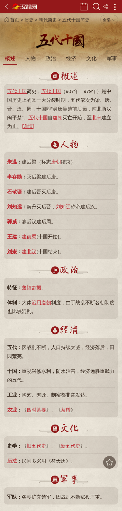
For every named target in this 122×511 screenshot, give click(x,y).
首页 (11, 19)
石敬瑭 (14, 191)
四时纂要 (36, 410)
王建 (12, 236)
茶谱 (66, 410)
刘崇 (12, 251)
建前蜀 (29, 236)
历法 (12, 461)
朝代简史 (48, 19)
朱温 (12, 161)
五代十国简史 (75, 19)
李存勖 (14, 176)
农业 (12, 410)
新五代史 (70, 446)
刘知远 (14, 206)
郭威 (12, 221)
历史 (29, 19)
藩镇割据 (31, 287)
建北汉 (29, 251)
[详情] (28, 126)
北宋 (97, 117)
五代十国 (17, 91)
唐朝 (57, 117)
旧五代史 (36, 446)
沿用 (36, 302)
